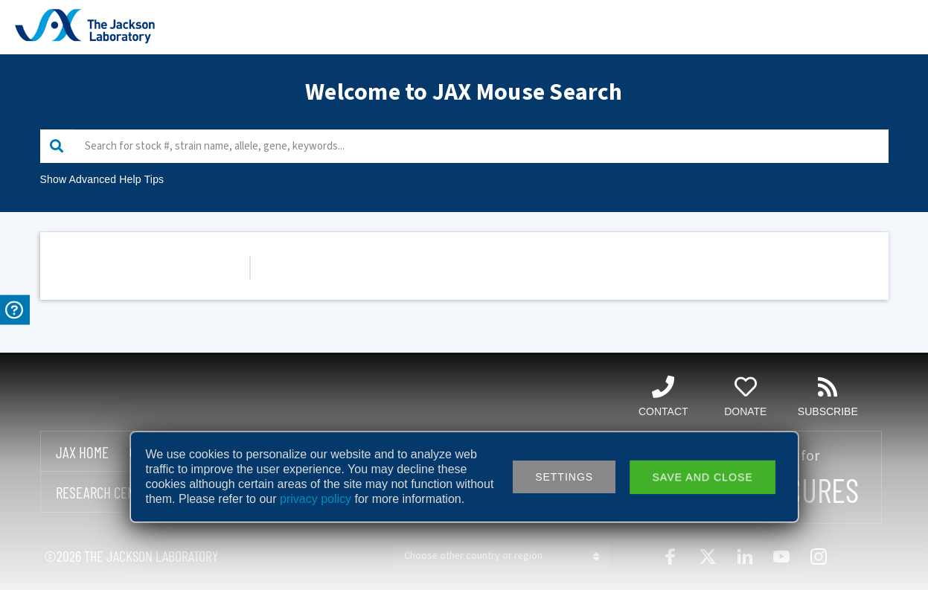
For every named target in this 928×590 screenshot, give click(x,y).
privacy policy (315, 499)
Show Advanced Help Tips (102, 179)
